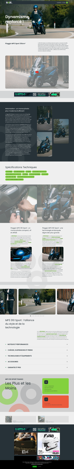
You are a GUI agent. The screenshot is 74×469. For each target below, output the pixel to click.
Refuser (39, 466)
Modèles (42, 452)
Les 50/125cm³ (58, 2)
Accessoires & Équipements (45, 453)
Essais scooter (43, 456)
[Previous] (1, 303)
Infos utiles (43, 457)
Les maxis (63, 2)
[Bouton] (37, 346)
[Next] (72, 303)
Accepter (34, 466)
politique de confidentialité (37, 464)
